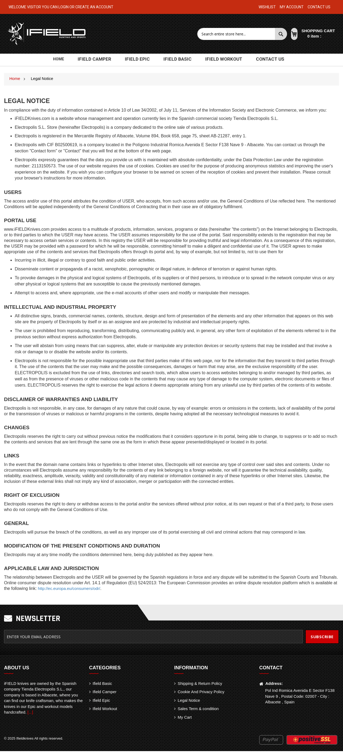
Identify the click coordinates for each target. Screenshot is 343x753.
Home (15, 80)
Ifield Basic (102, 685)
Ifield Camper (105, 693)
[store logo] (47, 34)
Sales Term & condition (198, 710)
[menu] (171, 60)
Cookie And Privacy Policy (201, 693)
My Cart (185, 719)
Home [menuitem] (67, 61)
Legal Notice (189, 702)
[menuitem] (101, 60)
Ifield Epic (101, 702)
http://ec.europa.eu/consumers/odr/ (69, 590)
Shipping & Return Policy (200, 685)
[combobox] (237, 34)
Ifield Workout (105, 710)
